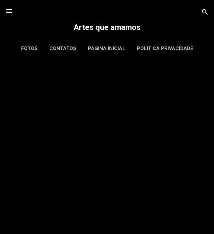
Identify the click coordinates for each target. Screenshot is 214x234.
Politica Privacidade (165, 48)
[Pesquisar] (205, 13)
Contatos (62, 48)
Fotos (29, 48)
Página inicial (106, 48)
